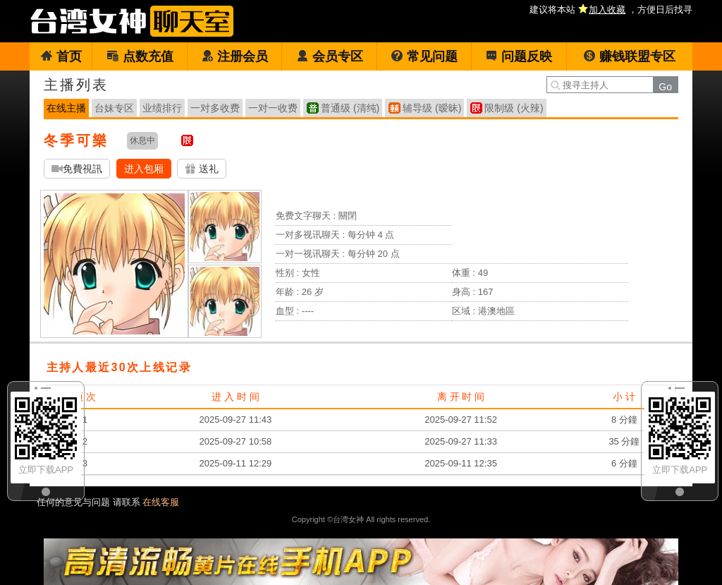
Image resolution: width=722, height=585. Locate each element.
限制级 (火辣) (513, 108)
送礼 (202, 169)
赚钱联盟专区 (629, 56)
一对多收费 (215, 108)
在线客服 (160, 502)
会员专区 (329, 56)
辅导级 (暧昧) (432, 108)
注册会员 (234, 56)
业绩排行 (162, 108)
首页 (61, 56)
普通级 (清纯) (350, 108)
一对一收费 (273, 108)
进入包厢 (144, 168)
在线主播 (66, 108)
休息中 (142, 140)
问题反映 (518, 56)
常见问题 (424, 56)
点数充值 (139, 56)
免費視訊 (76, 169)
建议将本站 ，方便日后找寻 (611, 9)
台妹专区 (114, 108)
